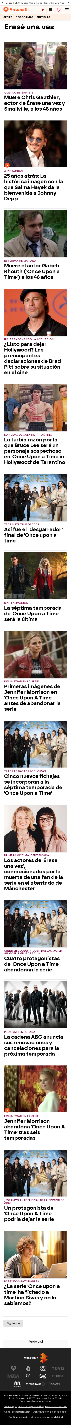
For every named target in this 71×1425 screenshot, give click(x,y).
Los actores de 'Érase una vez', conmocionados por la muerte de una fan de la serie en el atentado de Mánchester (33, 875)
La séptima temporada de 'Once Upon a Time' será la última (33, 613)
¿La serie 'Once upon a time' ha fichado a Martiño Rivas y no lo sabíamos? (32, 1295)
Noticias (43, 17)
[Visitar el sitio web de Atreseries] (28, 1376)
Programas (25, 17)
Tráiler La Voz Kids (54, 3)
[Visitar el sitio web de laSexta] (28, 1368)
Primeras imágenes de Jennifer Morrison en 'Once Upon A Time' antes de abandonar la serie (32, 698)
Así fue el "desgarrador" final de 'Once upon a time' (33, 535)
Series (7, 17)
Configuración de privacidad (49, 1411)
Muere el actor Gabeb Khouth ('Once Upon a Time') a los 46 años (32, 271)
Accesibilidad (55, 1417)
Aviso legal (10, 1406)
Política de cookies (56, 1406)
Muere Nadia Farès (31, 3)
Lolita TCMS (13, 3)
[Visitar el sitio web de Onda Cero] (43, 1376)
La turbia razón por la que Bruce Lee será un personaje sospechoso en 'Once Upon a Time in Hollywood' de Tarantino (34, 451)
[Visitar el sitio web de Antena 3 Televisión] (14, 1368)
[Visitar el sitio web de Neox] (43, 1368)
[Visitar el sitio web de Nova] (58, 1368)
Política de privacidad (31, 1406)
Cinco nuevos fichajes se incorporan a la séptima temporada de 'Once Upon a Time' (33, 785)
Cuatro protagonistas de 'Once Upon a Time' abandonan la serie (32, 964)
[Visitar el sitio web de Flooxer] (54, 1384)
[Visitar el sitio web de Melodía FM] (17, 1384)
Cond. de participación (17, 1411)
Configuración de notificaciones (27, 1417)
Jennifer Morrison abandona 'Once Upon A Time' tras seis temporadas (34, 1129)
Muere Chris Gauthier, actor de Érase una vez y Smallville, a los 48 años (34, 103)
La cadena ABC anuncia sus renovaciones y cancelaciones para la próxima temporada (33, 1045)
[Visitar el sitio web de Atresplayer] (35, 1384)
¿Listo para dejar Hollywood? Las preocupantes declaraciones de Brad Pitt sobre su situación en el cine (32, 358)
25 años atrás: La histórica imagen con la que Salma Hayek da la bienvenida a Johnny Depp (33, 187)
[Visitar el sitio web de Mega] (14, 1376)
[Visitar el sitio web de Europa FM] (58, 1376)
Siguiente (13, 1323)
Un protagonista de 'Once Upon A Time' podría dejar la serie (29, 1213)
